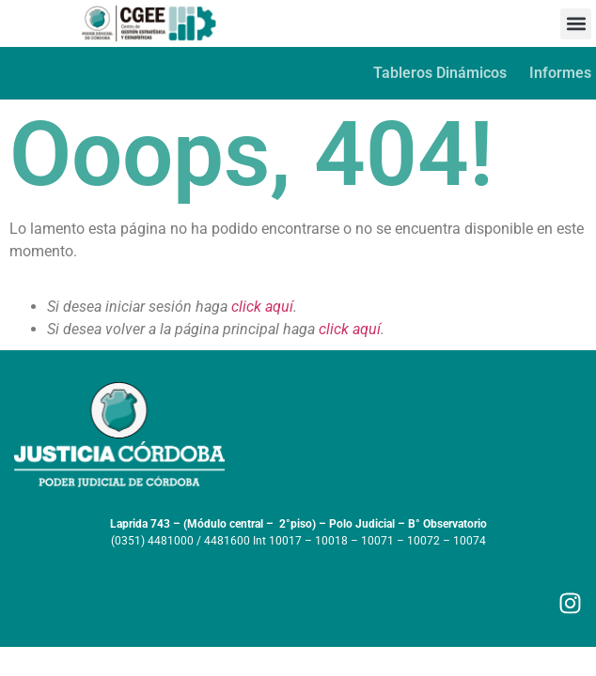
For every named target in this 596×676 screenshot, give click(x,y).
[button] (575, 23)
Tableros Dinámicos (440, 73)
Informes (560, 73)
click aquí (262, 306)
